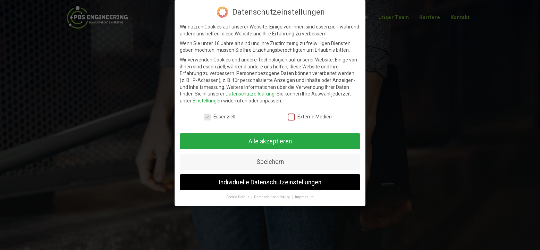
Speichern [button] (270, 161)
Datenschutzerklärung (250, 94)
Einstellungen (207, 100)
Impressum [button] (304, 197)
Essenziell (219, 117)
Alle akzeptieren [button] (270, 141)
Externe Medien (310, 117)
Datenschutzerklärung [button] (273, 197)
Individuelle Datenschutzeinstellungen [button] (270, 182)
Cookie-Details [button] (238, 197)
